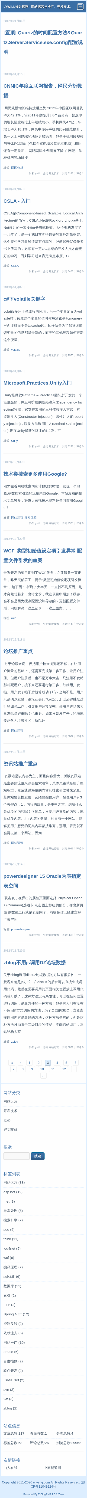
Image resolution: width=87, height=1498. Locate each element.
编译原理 (13, 1267)
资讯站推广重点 (20, 763)
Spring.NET (16, 1314)
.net (9, 1201)
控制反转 (13, 1324)
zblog (14, 1041)
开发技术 (10, 1111)
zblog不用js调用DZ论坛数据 (34, 962)
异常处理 (13, 1211)
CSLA (15, 265)
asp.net (13, 1192)
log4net (12, 1248)
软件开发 (13, 1371)
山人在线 (10, 1468)
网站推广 (14, 1342)
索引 (9, 1295)
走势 (6, 1120)
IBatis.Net (13, 1380)
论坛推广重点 (18, 651)
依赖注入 (13, 1333)
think (10, 1239)
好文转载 (10, 1129)
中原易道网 (52, 1468)
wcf (13, 618)
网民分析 (17, 167)
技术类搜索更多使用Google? (35, 474)
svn (8, 1389)
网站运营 (17, 517)
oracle (11, 1352)
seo (9, 1229)
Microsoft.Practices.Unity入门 (37, 383)
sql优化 (11, 1276)
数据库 (12, 1286)
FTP (9, 1305)
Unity (14, 440)
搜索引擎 (30, 517)
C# (8, 1399)
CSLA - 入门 (17, 201)
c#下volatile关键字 (24, 299)
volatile (15, 349)
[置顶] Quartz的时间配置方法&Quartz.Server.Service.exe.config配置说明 (43, 42)
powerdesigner (20, 929)
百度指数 (13, 1361)
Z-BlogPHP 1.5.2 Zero (51, 1494)
